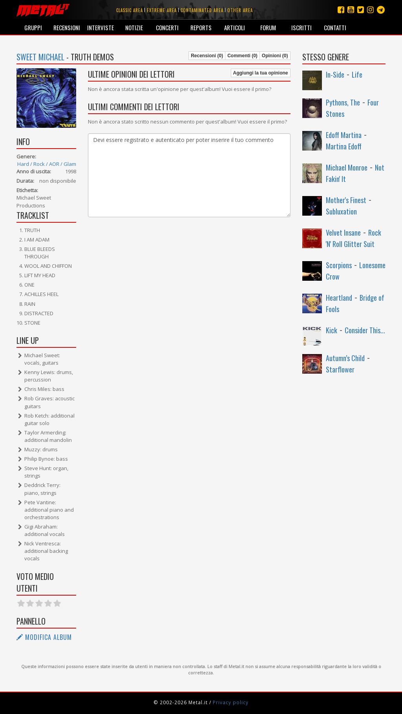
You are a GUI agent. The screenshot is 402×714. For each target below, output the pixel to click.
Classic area (129, 10)
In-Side (335, 74)
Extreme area (162, 10)
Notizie (134, 27)
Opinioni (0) (275, 55)
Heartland (339, 298)
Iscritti (301, 27)
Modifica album (44, 637)
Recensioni (66, 27)
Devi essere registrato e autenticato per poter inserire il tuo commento (189, 175)
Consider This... (365, 330)
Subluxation (341, 211)
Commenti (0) (242, 55)
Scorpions (339, 265)
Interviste (100, 27)
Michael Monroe (346, 167)
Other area (240, 10)
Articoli (234, 27)
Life (357, 74)
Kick (331, 330)
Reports (201, 27)
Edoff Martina (344, 135)
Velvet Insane (343, 232)
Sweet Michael (40, 57)
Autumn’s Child (345, 358)
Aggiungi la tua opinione (260, 73)
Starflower (340, 369)
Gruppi (33, 27)
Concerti (167, 27)
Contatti (335, 27)
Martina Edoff (344, 146)
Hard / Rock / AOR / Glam (46, 163)
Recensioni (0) (207, 55)
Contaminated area (202, 10)
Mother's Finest (346, 200)
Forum (268, 27)
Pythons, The (343, 102)
